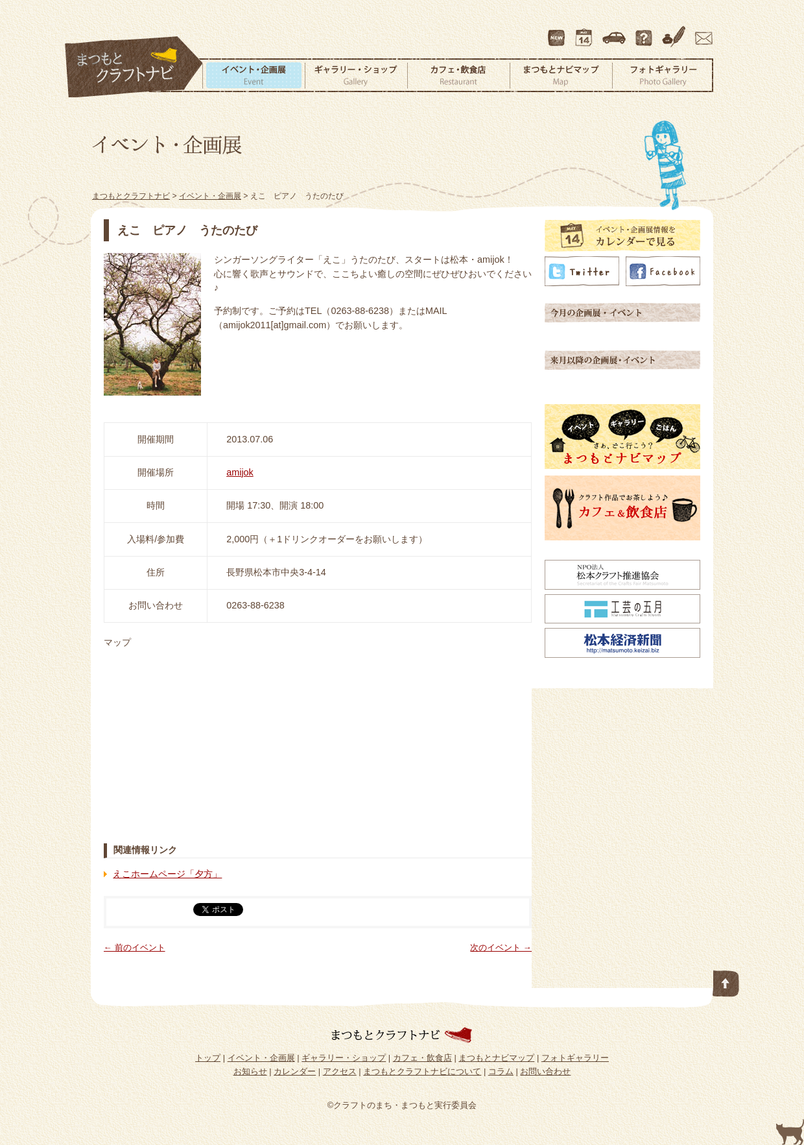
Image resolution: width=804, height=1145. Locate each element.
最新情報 (557, 31)
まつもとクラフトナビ (134, 67)
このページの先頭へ (726, 981)
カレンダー (586, 31)
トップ (207, 1058)
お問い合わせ (701, 31)
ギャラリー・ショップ (356, 75)
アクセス (615, 31)
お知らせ (250, 1071)
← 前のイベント (134, 947)
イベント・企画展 (253, 75)
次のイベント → (501, 947)
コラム (675, 31)
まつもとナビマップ (561, 75)
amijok (240, 472)
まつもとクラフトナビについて (645, 31)
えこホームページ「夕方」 (167, 874)
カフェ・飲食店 (458, 75)
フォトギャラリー (662, 75)
